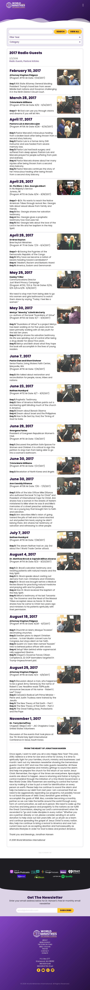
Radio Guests (15, 61)
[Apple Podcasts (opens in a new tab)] (19, 872)
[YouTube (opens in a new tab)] (43, 970)
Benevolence (45, 942)
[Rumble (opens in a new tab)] (48, 970)
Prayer (45, 949)
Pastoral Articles (31, 61)
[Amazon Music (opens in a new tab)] (21, 876)
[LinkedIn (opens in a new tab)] (52, 970)
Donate (45, 953)
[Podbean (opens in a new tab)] (39, 876)
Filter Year (14, 37)
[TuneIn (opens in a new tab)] (35, 872)
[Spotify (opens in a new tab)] (63, 876)
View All (74, 31)
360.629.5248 (45, 963)
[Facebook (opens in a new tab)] (38, 970)
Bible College (45, 946)
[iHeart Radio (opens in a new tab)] (74, 872)
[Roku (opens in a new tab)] (63, 872)
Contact (45, 951)
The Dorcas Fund (45, 944)
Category (14, 42)
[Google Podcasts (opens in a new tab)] (49, 872)
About (45, 940)
